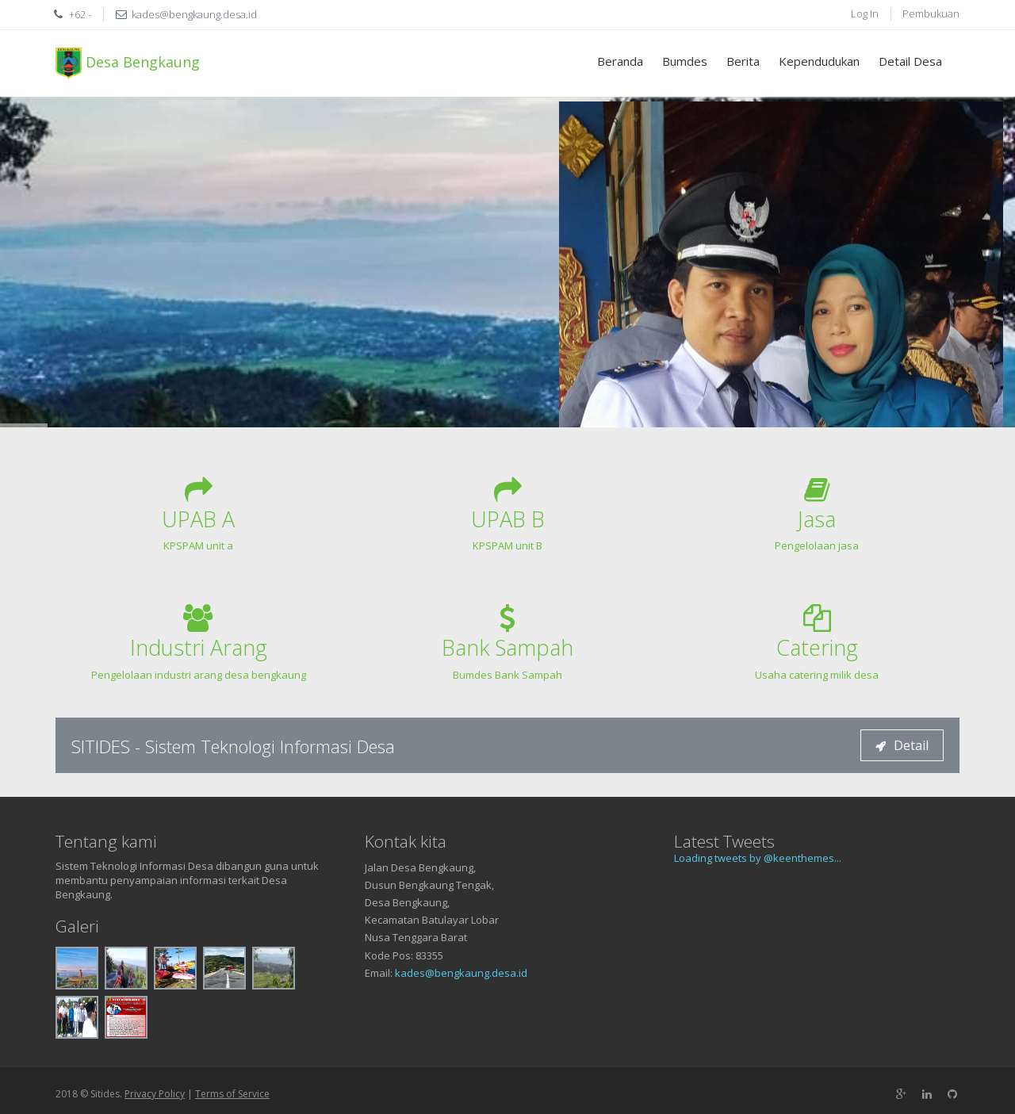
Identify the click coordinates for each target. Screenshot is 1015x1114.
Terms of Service (232, 1094)
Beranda (620, 61)
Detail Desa (910, 61)
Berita (743, 61)
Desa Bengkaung (128, 63)
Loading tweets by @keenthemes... (757, 858)
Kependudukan (819, 61)
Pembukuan (930, 13)
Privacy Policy (154, 1094)
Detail (902, 745)
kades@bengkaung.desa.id (461, 973)
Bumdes (684, 61)
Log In (865, 13)
